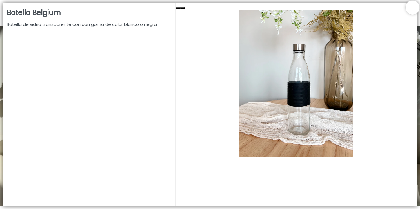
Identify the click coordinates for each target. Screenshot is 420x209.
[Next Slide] (182, 8)
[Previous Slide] (178, 8)
